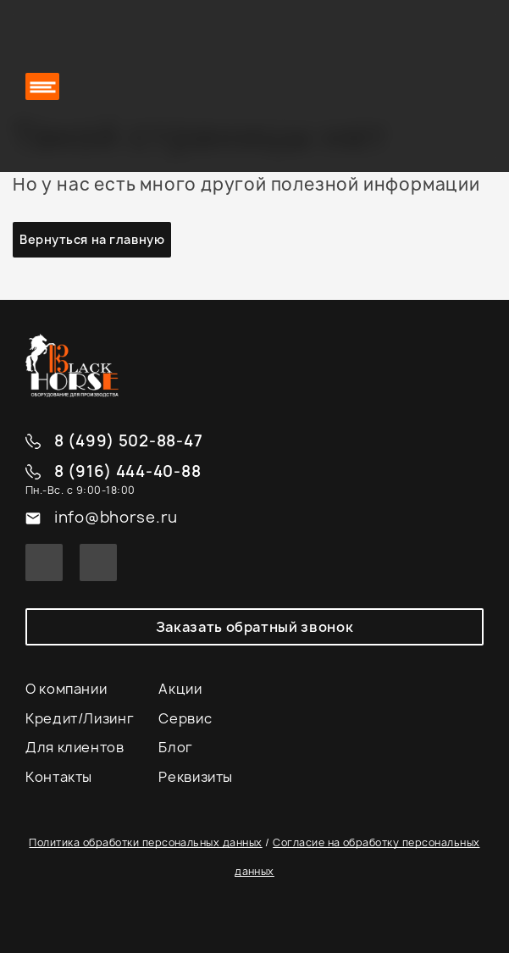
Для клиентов (74, 747)
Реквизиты (195, 776)
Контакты (58, 776)
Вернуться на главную (91, 239)
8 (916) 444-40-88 (127, 472)
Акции (180, 688)
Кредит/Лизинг (79, 718)
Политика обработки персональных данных (145, 842)
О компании (66, 688)
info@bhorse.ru (116, 518)
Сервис (185, 718)
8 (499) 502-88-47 (128, 442)
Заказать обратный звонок (254, 627)
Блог (175, 747)
